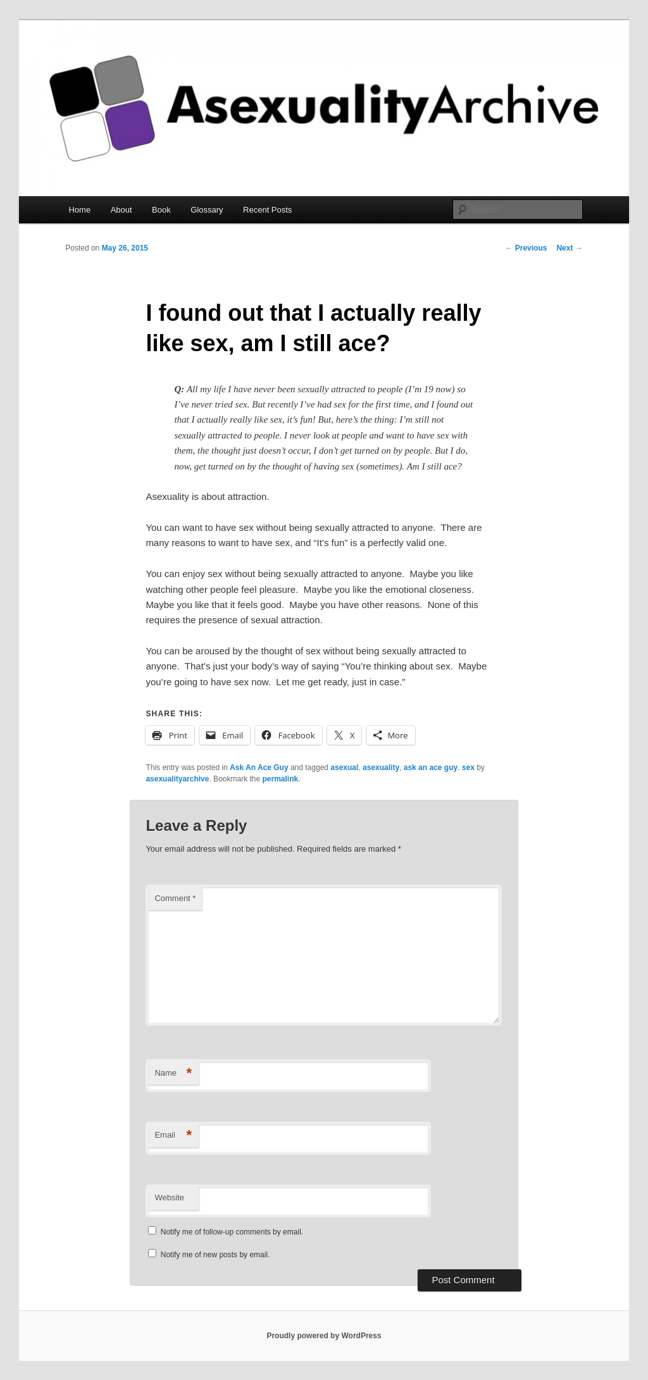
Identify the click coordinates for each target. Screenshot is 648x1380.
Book (161, 209)
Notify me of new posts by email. (215, 1254)
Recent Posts (267, 209)
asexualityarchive (177, 778)
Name (173, 1073)
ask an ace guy (431, 767)
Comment (175, 898)
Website (169, 1197)
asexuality (381, 767)
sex (468, 767)
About (121, 209)
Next (569, 248)
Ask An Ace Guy (259, 767)
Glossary (206, 209)
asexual (344, 767)
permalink (281, 778)
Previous (526, 248)
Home (79, 209)
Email (173, 1135)
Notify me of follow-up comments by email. (232, 1232)
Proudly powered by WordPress (323, 1335)
